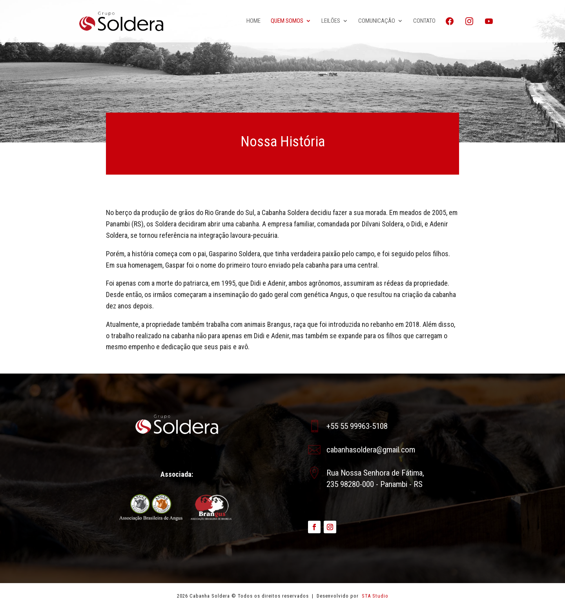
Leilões (330, 21)
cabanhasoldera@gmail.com (370, 449)
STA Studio (374, 596)
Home (253, 21)
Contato (424, 21)
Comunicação (376, 21)
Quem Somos (287, 21)
